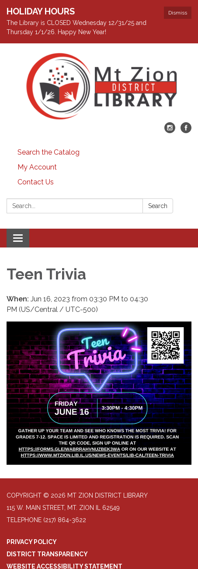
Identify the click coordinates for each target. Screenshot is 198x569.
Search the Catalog (48, 152)
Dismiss (177, 13)
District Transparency (47, 554)
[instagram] (169, 131)
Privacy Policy (32, 541)
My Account (37, 167)
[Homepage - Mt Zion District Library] (99, 87)
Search (157, 205)
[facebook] (186, 131)
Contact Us (35, 182)
